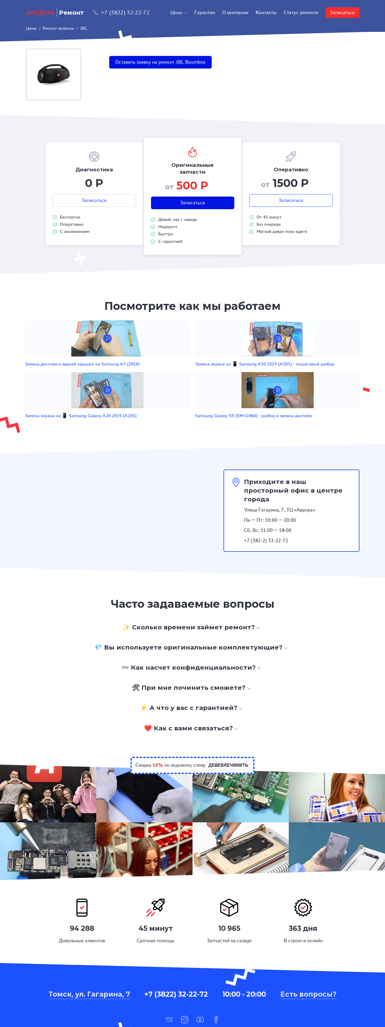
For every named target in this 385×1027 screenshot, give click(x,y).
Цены (178, 12)
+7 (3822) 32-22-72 (121, 12)
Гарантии (204, 12)
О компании (235, 12)
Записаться (342, 12)
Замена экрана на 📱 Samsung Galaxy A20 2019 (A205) (222, 373)
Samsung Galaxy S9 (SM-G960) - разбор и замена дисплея (289, 373)
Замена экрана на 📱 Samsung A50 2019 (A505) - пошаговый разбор (155, 373)
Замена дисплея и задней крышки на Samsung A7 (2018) (85, 373)
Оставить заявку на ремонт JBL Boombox (160, 62)
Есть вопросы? (308, 959)
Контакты (266, 12)
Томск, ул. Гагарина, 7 (89, 959)
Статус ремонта (301, 12)
